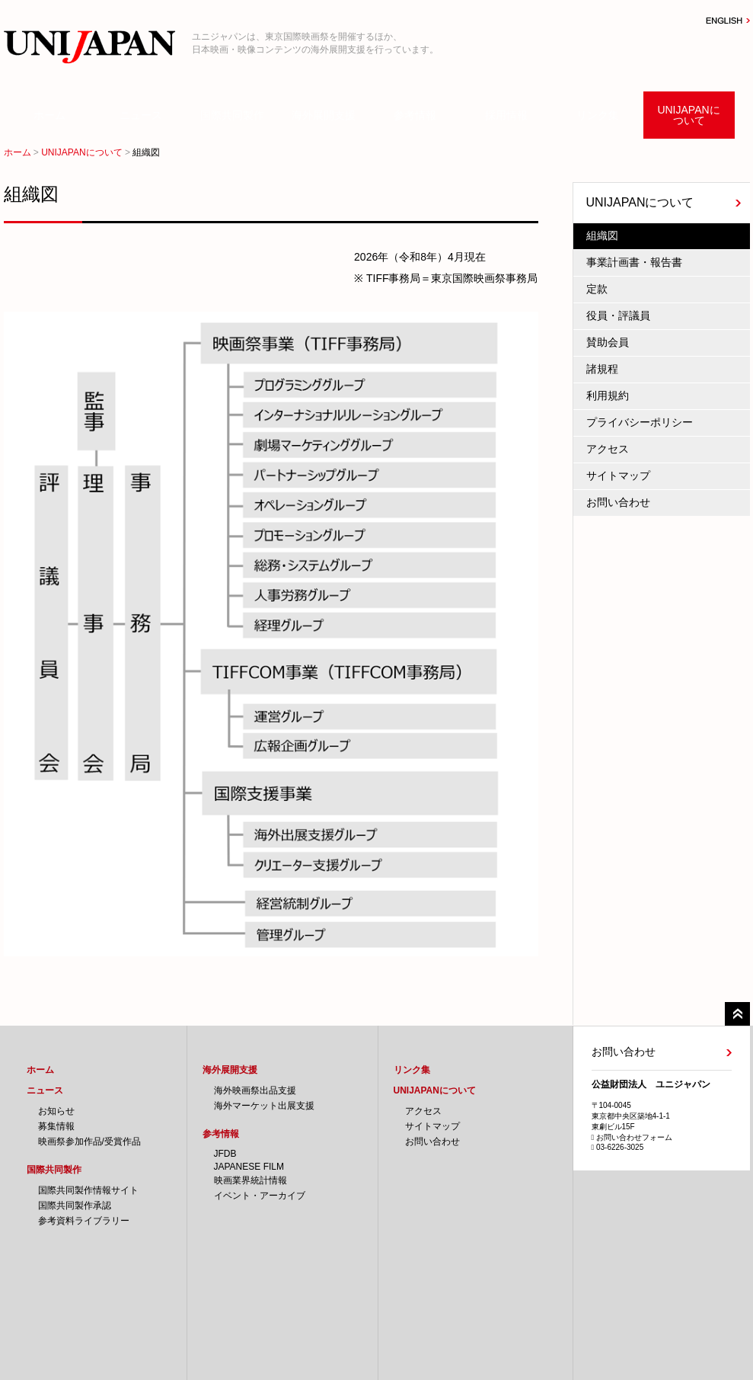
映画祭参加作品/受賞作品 (89, 1141)
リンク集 (597, 115)
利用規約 (607, 395)
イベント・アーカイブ (259, 1195)
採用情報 (506, 115)
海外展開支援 (324, 115)
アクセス (607, 449)
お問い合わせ (618, 502)
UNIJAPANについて (688, 115)
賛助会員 (607, 342)
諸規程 (602, 369)
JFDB (225, 1153)
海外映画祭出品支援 (255, 1090)
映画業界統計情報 (250, 1180)
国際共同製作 (232, 115)
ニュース (141, 115)
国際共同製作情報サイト (88, 1190)
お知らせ (56, 1111)
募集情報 (56, 1126)
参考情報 (415, 115)
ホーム (49, 115)
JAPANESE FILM (249, 1166)
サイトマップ (618, 475)
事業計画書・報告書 (634, 262)
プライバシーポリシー (639, 422)
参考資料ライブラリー (83, 1220)
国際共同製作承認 (74, 1205)
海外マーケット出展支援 (264, 1105)
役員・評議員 (618, 315)
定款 (597, 289)
